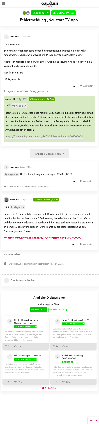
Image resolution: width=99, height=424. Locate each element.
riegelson (21, 105)
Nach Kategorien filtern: (49, 304)
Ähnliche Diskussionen (49, 153)
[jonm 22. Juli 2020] (57, 356)
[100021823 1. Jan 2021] (9, 356)
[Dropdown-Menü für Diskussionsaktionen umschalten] (96, 3)
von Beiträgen (93, 420)
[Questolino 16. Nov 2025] (57, 321)
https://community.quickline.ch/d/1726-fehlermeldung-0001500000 (44, 136)
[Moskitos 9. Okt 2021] (9, 321)
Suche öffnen (49, 388)
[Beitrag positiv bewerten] (75, 86)
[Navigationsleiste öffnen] (3, 3)
